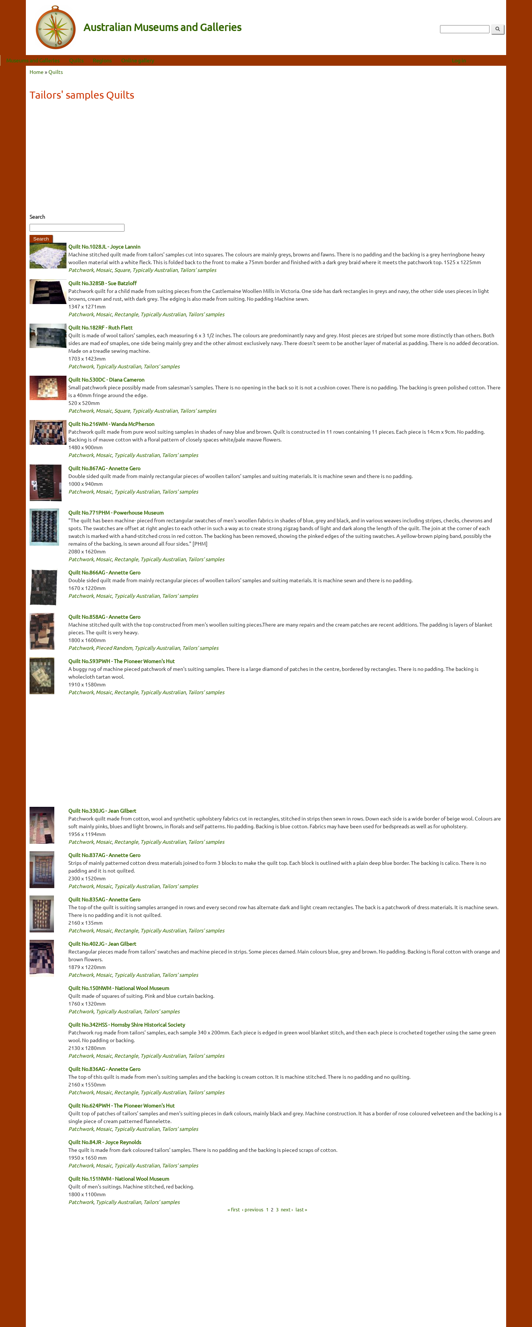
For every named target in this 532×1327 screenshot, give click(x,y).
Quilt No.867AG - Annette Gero (104, 468)
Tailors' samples (198, 269)
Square (122, 269)
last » (301, 1209)
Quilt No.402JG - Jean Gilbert (102, 943)
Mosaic (104, 269)
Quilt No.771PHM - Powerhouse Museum (116, 512)
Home (37, 71)
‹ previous (252, 1209)
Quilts (102, 60)
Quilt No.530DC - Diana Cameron (106, 379)
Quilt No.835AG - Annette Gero (104, 899)
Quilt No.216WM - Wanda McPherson (111, 423)
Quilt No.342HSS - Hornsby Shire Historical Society (126, 1024)
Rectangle (126, 314)
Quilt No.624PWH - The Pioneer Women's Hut (121, 1105)
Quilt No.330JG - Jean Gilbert (102, 810)
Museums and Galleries (58, 60)
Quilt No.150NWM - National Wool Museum (118, 988)
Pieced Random (114, 647)
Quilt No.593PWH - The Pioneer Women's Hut (121, 661)
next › (287, 1209)
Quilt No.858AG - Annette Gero (104, 616)
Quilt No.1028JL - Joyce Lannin (104, 246)
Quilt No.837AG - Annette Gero (104, 855)
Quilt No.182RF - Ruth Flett (100, 327)
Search (37, 216)
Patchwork (80, 269)
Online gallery (163, 60)
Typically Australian (155, 269)
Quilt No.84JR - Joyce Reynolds (104, 1142)
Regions (128, 60)
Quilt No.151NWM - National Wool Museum (118, 1178)
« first (234, 1209)
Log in (485, 60)
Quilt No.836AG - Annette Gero (104, 1068)
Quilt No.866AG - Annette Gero (104, 572)
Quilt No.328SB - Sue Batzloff (102, 283)
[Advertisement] (266, 159)
